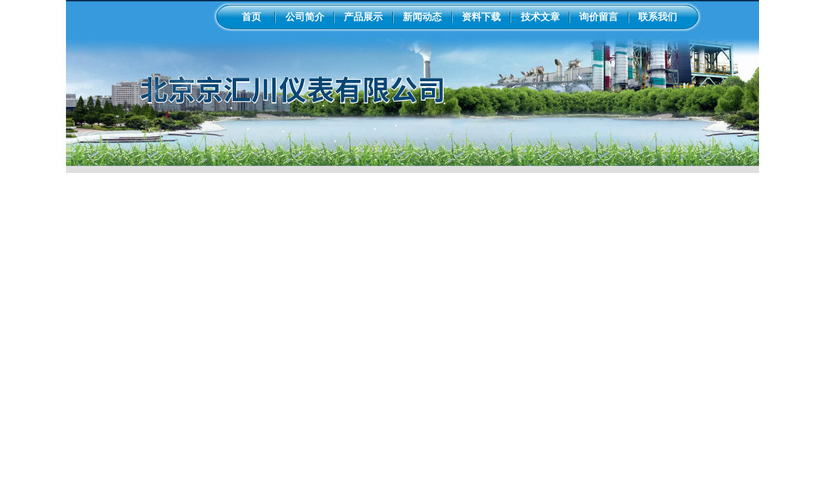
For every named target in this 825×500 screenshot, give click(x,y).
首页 (251, 16)
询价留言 (598, 16)
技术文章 (540, 16)
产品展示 (363, 16)
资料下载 (481, 16)
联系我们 (657, 16)
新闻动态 (422, 16)
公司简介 (304, 16)
